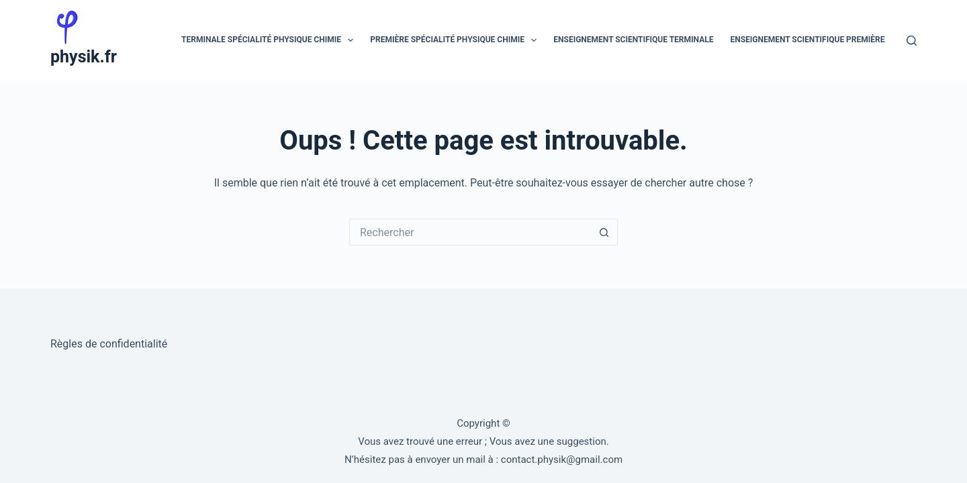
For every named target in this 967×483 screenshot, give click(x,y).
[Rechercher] (912, 41)
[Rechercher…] (470, 232)
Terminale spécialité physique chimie (270, 40)
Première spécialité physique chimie (456, 40)
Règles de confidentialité (108, 343)
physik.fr (83, 56)
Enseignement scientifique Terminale (633, 39)
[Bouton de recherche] (604, 232)
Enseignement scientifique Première (807, 39)
